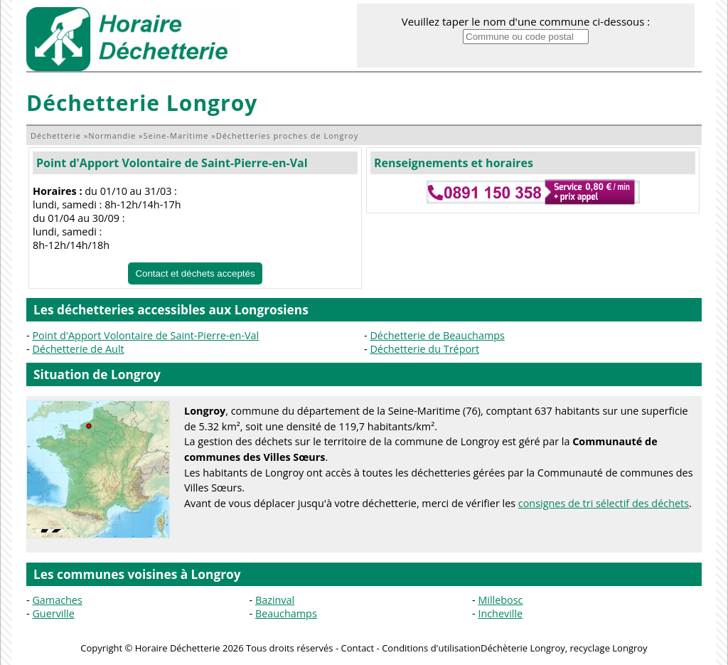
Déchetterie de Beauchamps (437, 335)
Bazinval (274, 600)
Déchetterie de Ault (78, 349)
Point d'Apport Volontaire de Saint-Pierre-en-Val (172, 163)
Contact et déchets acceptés (195, 273)
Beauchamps (286, 613)
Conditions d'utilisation (431, 648)
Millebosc (500, 600)
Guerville (53, 613)
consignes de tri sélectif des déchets (603, 503)
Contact (358, 648)
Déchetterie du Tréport (424, 349)
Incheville (500, 613)
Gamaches (57, 600)
